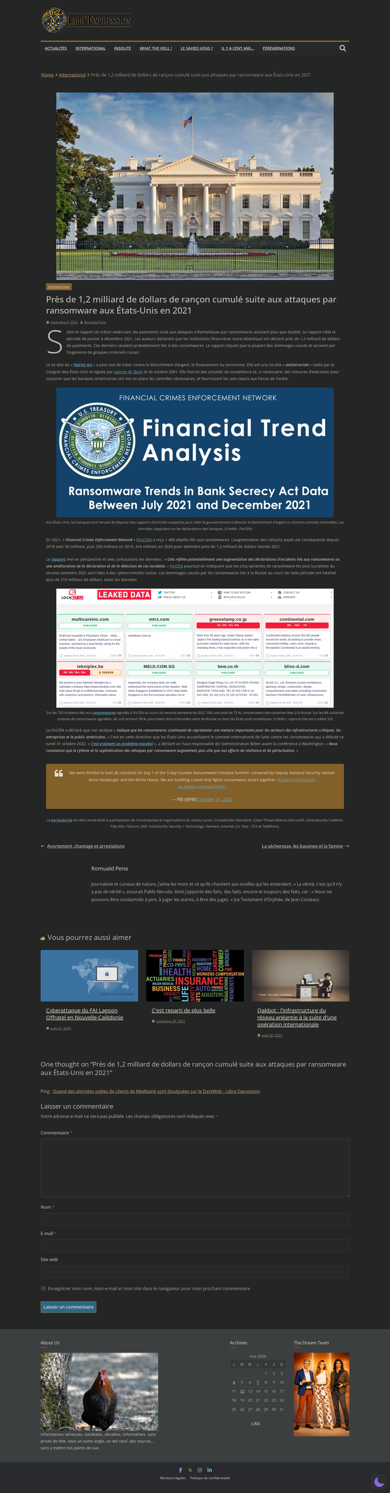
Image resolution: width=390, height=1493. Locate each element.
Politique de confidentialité (210, 1478)
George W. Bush (128, 371)
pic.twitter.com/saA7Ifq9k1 (202, 786)
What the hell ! (156, 48)
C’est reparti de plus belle (183, 1010)
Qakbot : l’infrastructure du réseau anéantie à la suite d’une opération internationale (297, 1017)
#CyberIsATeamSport (296, 779)
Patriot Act (83, 364)
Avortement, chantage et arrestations (83, 846)
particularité (61, 820)
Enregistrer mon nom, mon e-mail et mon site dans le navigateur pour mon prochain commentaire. (149, 1288)
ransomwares (104, 712)
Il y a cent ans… (238, 48)
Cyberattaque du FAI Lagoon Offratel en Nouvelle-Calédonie (84, 1014)
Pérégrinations (279, 48)
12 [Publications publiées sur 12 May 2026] (242, 1391)
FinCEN (144, 539)
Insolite (122, 48)
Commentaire (56, 1133)
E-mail (49, 1233)
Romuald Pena (95, 322)
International (91, 48)
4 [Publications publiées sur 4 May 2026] (234, 1382)
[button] (379, 1482)
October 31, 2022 (215, 799)
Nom (47, 1207)
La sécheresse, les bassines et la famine (305, 846)
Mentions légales (173, 1478)
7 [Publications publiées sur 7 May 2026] (258, 1382)
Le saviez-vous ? (197, 48)
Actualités (56, 48)
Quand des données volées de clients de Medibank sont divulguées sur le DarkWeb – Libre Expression (156, 1091)
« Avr (255, 1422)
